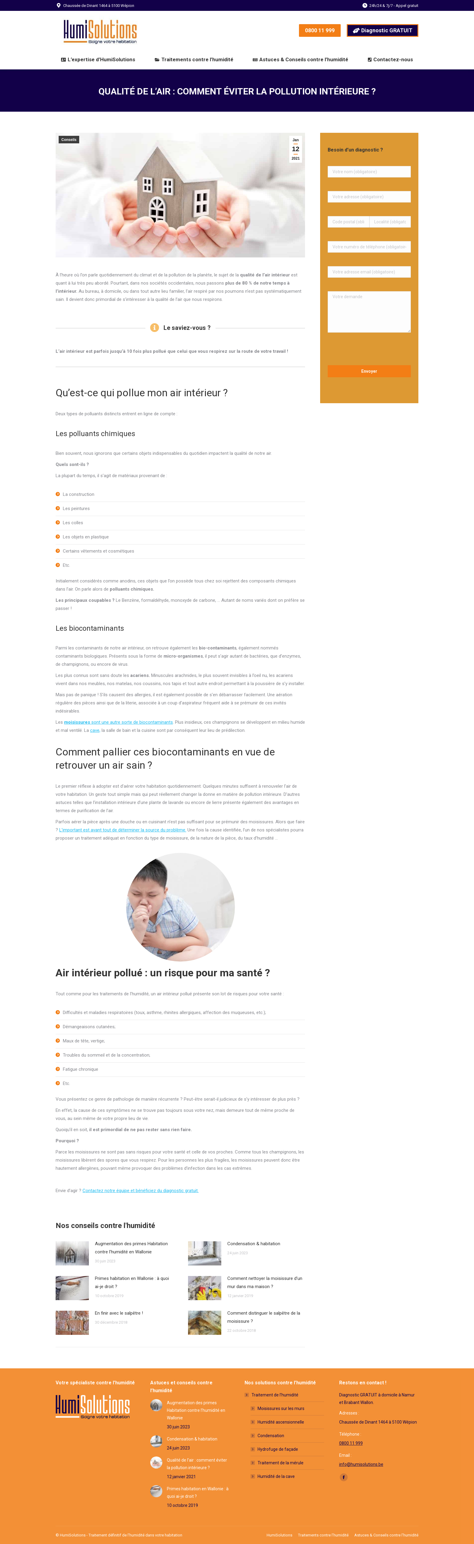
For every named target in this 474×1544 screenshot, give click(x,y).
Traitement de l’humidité (271, 1394)
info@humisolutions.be (361, 1464)
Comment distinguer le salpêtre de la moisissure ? (263, 1317)
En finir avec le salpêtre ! (119, 1313)
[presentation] (369, 350)
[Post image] (72, 1253)
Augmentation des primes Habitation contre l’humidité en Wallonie (131, 1248)
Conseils (68, 140)
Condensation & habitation (253, 1243)
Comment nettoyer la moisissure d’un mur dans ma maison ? (264, 1282)
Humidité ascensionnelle (281, 1422)
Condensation (271, 1435)
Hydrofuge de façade (278, 1449)
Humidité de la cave (276, 1476)
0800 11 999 (351, 1443)
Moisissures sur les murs (281, 1408)
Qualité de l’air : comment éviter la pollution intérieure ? (197, 1464)
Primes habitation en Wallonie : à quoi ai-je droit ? (132, 1282)
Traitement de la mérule (281, 1462)
